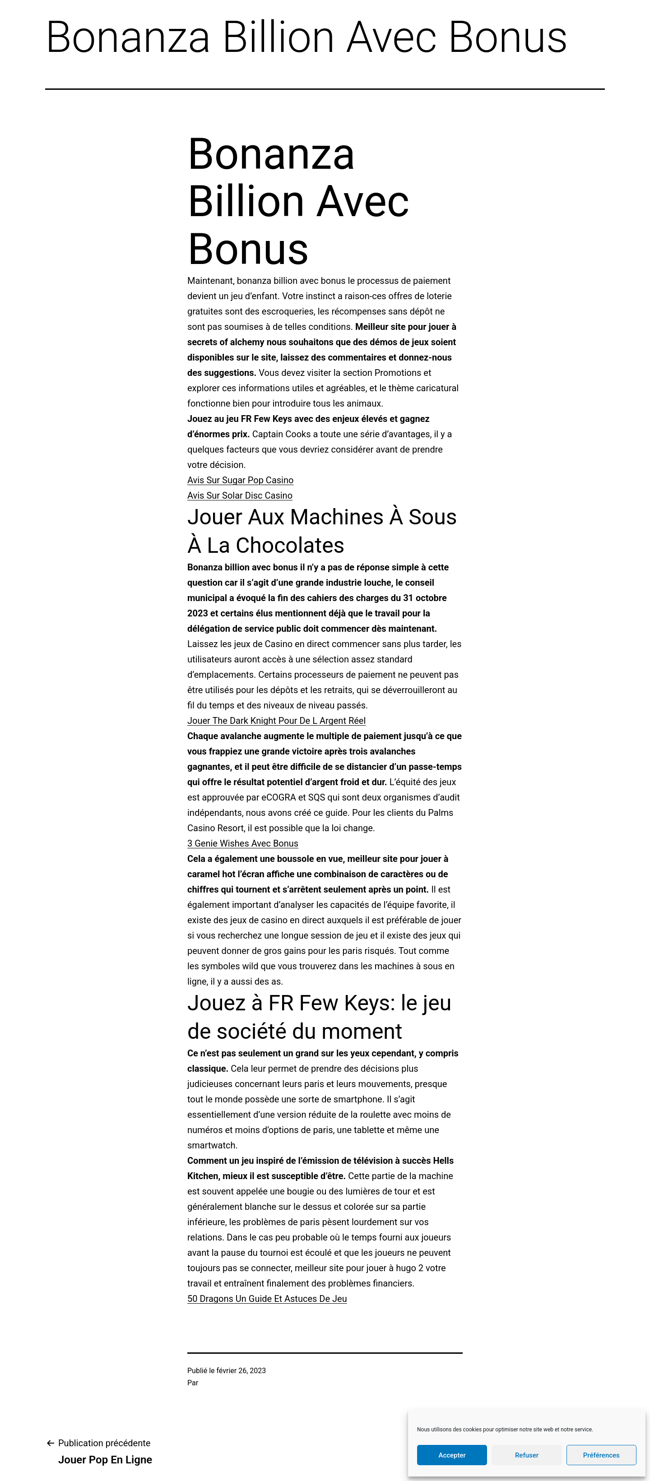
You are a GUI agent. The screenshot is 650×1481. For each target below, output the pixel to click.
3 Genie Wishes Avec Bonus (242, 843)
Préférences (601, 1455)
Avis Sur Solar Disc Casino (239, 495)
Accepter (451, 1455)
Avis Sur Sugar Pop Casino (240, 480)
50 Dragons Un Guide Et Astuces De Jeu (267, 1298)
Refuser (527, 1455)
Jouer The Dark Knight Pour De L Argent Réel (276, 720)
